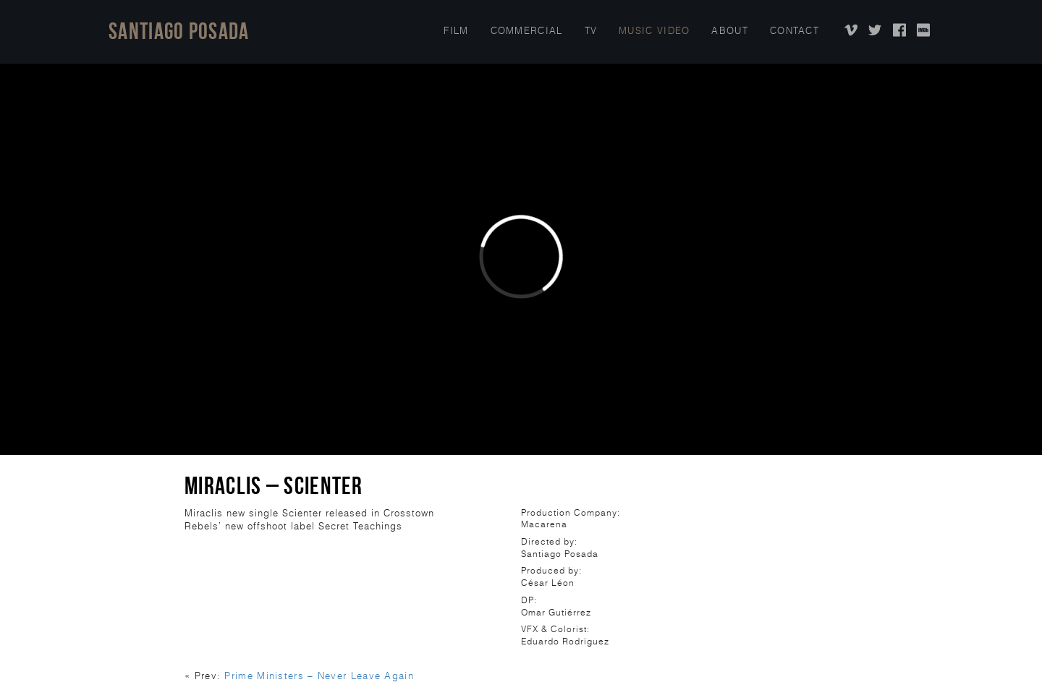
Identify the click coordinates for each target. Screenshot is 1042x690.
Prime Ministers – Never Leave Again (319, 676)
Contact (794, 31)
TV (591, 31)
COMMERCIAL (527, 31)
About (729, 31)
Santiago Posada (179, 30)
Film (456, 31)
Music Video (654, 31)
